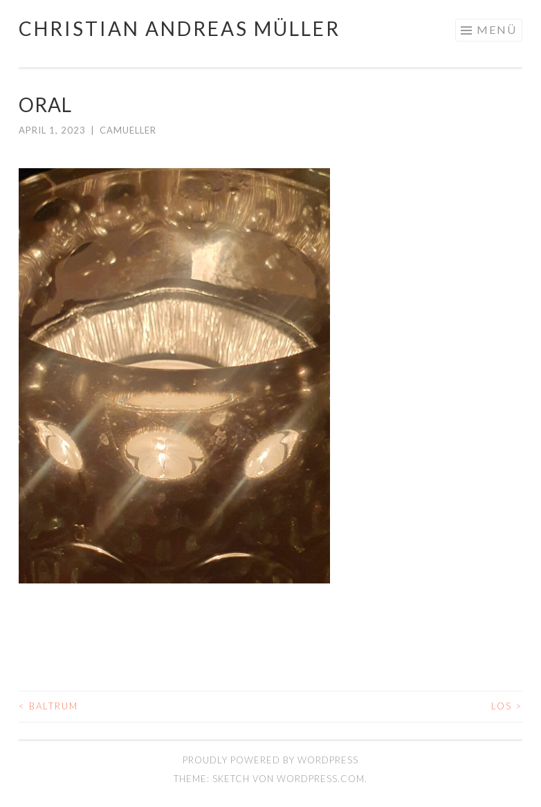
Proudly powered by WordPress (270, 759)
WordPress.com (321, 778)
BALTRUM (48, 705)
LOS (506, 705)
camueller (128, 130)
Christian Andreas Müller (179, 28)
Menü (497, 29)
